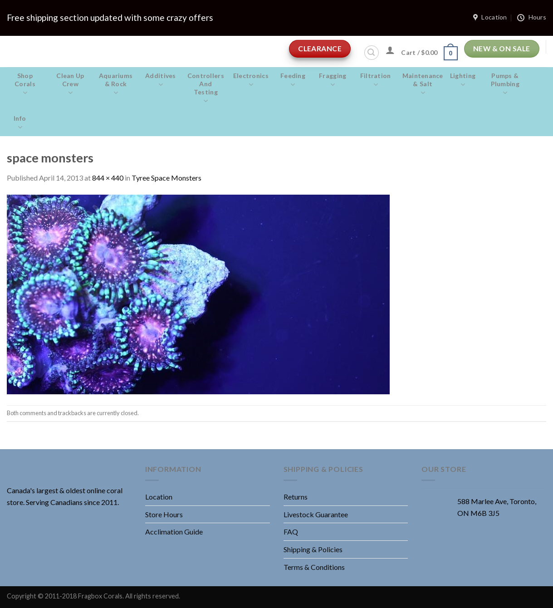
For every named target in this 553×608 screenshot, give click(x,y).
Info (19, 123)
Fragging (333, 80)
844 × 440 (107, 177)
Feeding (293, 80)
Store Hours (164, 514)
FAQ (291, 531)
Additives (160, 80)
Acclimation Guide (174, 531)
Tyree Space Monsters (166, 177)
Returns (296, 496)
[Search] (371, 52)
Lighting (463, 80)
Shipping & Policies (313, 549)
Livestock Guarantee (316, 514)
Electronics (251, 80)
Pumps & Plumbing (505, 84)
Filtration (375, 80)
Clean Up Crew (70, 84)
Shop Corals (25, 84)
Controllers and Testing (205, 88)
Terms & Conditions (314, 567)
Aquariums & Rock (116, 84)
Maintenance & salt (422, 84)
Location (158, 496)
